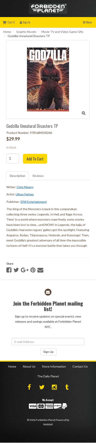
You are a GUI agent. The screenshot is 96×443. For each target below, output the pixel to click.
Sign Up (48, 352)
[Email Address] (48, 341)
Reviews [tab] (38, 175)
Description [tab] (17, 175)
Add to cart (35, 159)
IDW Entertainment (33, 201)
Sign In (25, 22)
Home (7, 31)
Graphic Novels (26, 31)
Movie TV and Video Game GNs (62, 31)
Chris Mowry (25, 187)
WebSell (48, 424)
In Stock (11, 147)
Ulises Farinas (25, 194)
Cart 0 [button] (9, 22)
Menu (87, 22)
